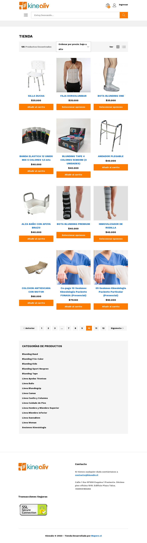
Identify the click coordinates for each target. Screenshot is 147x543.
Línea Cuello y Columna (35, 398)
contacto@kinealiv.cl (86, 475)
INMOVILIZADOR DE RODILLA (111, 226)
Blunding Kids (29, 364)
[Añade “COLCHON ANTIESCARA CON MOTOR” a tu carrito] (36, 303)
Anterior (28, 328)
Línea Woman (29, 422)
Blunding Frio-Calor (32, 359)
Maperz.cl (96, 536)
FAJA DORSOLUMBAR (73, 95)
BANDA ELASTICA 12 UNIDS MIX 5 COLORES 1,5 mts (36, 158)
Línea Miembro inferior (34, 413)
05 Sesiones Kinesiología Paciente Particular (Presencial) (111, 292)
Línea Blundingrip (31, 388)
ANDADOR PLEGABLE (111, 156)
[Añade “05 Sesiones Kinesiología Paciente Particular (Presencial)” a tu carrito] (111, 306)
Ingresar (120, 4)
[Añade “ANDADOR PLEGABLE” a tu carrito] (111, 167)
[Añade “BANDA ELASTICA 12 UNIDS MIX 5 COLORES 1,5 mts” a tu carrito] (36, 171)
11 (96, 328)
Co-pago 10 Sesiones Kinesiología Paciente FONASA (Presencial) (73, 292)
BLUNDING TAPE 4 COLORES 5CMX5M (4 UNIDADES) (73, 160)
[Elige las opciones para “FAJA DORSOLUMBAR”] (73, 107)
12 (103, 328)
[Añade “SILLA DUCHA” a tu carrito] (36, 107)
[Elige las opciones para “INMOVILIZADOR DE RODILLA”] (111, 239)
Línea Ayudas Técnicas (34, 378)
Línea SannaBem (31, 418)
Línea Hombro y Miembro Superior (40, 408)
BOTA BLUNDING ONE (111, 95)
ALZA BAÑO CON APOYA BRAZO (36, 226)
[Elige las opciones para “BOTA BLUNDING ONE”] (111, 107)
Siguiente (117, 328)
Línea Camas (29, 393)
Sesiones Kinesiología (34, 427)
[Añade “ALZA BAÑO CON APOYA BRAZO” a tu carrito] (36, 239)
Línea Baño (28, 383)
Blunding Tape (30, 373)
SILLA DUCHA (36, 95)
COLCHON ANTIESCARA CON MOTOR (36, 290)
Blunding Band (30, 354)
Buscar (124, 15)
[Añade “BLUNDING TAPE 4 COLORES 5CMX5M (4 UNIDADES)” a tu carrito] (73, 174)
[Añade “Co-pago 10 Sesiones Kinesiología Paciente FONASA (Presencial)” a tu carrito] (73, 306)
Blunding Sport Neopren (35, 368)
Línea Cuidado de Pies (34, 403)
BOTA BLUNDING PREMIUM (73, 224)
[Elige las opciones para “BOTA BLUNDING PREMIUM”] (73, 235)
